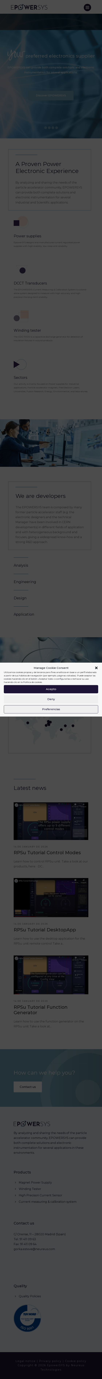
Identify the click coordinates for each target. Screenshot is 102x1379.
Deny (51, 699)
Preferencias (51, 709)
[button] (96, 668)
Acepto (51, 689)
